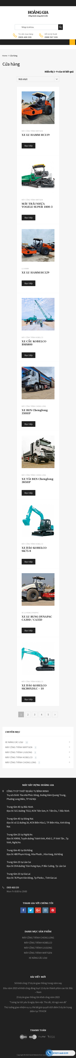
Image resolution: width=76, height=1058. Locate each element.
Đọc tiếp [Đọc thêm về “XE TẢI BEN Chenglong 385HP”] (28, 492)
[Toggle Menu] (72, 42)
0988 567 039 (51, 37)
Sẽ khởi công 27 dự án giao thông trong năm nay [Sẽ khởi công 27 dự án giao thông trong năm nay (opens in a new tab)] (38, 983)
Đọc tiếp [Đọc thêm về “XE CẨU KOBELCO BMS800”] (28, 355)
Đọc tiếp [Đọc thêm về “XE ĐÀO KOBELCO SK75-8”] (28, 561)
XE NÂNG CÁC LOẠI (14, 742)
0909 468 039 (24, 37)
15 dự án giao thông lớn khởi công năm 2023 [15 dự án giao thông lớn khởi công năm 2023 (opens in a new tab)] (38, 997)
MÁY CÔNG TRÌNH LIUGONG (18, 752)
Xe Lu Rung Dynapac (30, 613)
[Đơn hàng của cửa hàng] (38, 79)
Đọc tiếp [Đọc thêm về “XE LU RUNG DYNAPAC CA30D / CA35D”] (28, 630)
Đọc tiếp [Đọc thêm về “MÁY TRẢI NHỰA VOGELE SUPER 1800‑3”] (28, 217)
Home (4, 55)
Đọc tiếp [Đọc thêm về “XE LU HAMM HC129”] (28, 283)
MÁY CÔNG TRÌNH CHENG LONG (34, 406)
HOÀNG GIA (38, 12)
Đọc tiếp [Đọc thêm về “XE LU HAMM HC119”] (28, 145)
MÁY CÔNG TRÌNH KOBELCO (32, 337)
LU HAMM (25, 268)
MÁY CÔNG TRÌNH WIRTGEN (32, 131)
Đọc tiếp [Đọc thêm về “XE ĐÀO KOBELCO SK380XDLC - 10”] (28, 699)
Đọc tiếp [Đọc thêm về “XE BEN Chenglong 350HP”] (28, 424)
